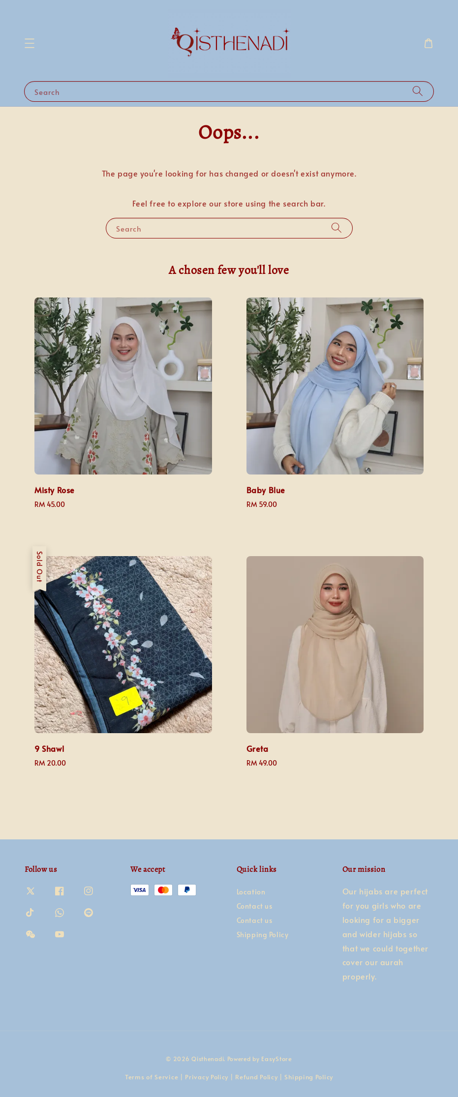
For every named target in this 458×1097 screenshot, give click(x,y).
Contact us (255, 906)
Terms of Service (151, 1076)
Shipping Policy (263, 934)
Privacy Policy (206, 1076)
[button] (29, 43)
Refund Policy (256, 1076)
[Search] (417, 91)
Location (251, 892)
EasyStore (276, 1058)
